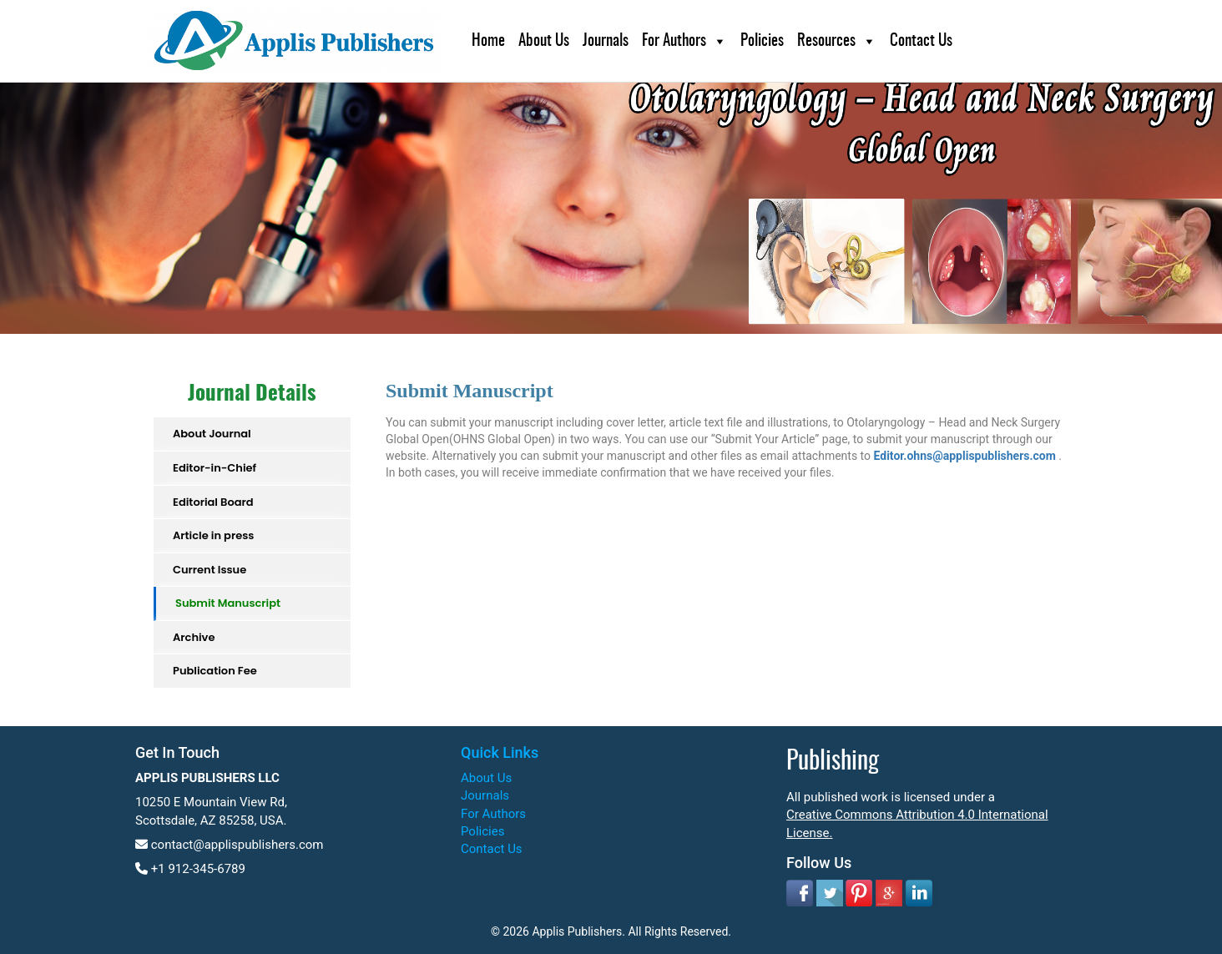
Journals (606, 41)
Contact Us (921, 41)
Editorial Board (213, 502)
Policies (762, 41)
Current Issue (209, 570)
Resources (826, 41)
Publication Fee (215, 671)
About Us (543, 41)
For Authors (674, 41)
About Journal (212, 434)
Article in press (213, 535)
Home (488, 41)
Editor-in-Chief (214, 468)
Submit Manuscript (227, 603)
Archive (194, 637)
